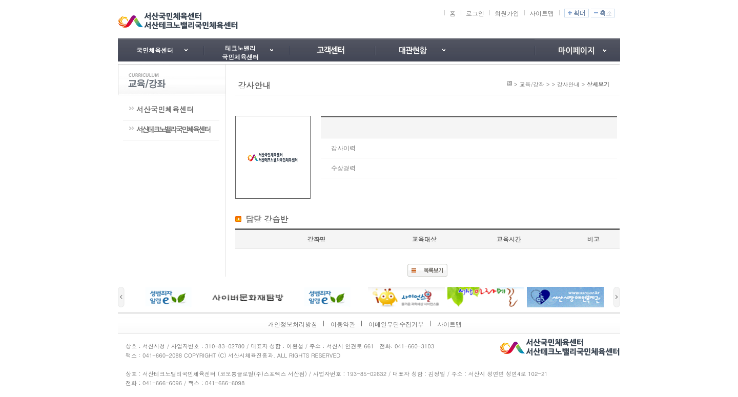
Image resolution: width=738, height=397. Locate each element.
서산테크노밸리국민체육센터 (173, 129)
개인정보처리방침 (292, 324)
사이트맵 (541, 13)
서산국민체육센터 (165, 109)
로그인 (475, 13)
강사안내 (568, 84)
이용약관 (343, 324)
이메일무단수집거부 (396, 324)
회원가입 (507, 13)
